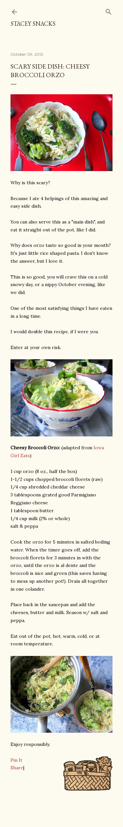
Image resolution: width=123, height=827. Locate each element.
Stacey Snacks (32, 23)
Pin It (16, 760)
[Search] (109, 10)
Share (16, 768)
